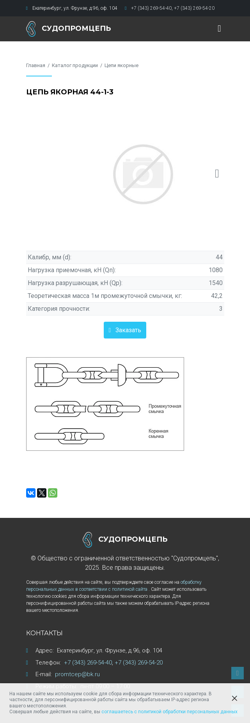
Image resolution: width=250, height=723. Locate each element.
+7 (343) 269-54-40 (151, 8)
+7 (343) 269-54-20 (194, 8)
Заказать (128, 330)
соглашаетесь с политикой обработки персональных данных (169, 711)
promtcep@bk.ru (77, 674)
